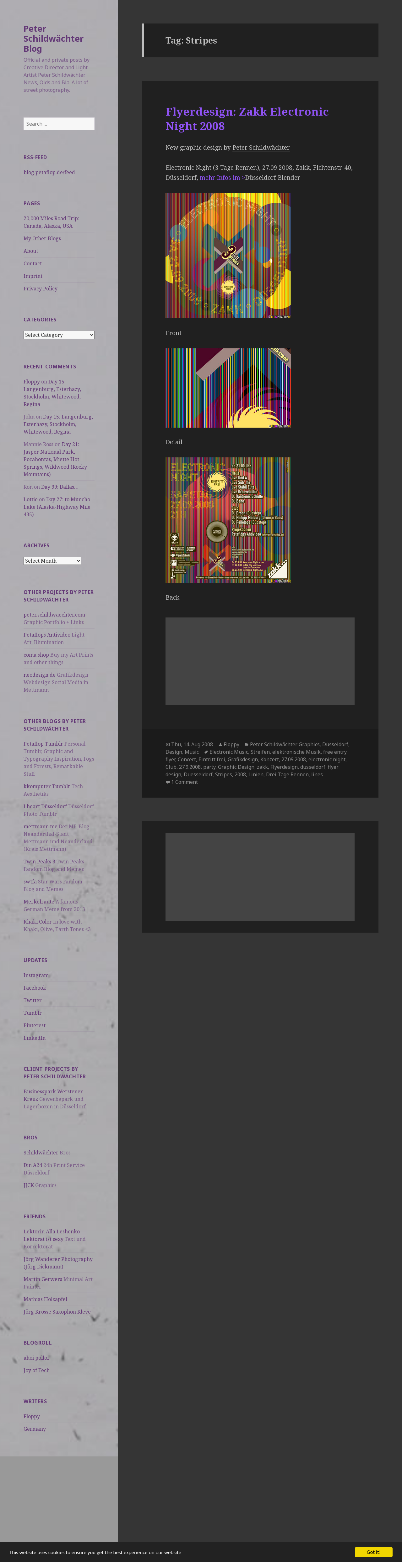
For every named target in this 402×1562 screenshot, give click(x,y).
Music (192, 751)
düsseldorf (312, 766)
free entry (334, 751)
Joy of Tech (37, 1370)
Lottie (31, 499)
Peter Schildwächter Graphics (285, 744)
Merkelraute (39, 901)
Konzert (269, 759)
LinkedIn (35, 1037)
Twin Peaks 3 (39, 861)
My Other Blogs (42, 238)
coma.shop (36, 654)
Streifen (260, 751)
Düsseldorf (335, 744)
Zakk (303, 168)
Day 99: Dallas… (60, 486)
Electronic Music (228, 751)
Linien (255, 774)
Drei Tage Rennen (287, 774)
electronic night (326, 759)
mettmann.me (40, 826)
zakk (262, 766)
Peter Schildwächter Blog (54, 38)
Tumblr (33, 1012)
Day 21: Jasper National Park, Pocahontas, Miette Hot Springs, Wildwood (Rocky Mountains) (55, 459)
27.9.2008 (190, 766)
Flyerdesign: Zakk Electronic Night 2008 (247, 118)
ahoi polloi (36, 1357)
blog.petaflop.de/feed (49, 172)
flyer (170, 759)
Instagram (36, 975)
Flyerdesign (284, 766)
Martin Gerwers (43, 1279)
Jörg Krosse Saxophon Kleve (57, 1311)
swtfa (30, 881)
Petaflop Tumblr (43, 743)
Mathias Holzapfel (45, 1299)
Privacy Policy (40, 288)
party (209, 766)
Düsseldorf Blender (272, 178)
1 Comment (184, 781)
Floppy (32, 381)
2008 (240, 774)
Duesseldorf (198, 774)
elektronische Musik (296, 751)
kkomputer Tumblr (47, 786)
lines (317, 774)
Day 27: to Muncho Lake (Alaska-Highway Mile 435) (57, 507)
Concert (187, 759)
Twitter (33, 1000)
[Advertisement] (59, 1500)
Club (171, 766)
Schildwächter (41, 1152)
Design (174, 751)
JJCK (29, 1185)
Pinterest (35, 1025)
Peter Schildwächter (261, 147)
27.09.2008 (293, 759)
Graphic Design (236, 766)
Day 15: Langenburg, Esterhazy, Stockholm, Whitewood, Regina (58, 424)
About (31, 250)
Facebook (35, 987)
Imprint (33, 276)
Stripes (223, 774)
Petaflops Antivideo (47, 634)
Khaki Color (38, 921)
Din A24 (33, 1165)
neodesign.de (40, 674)
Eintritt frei (211, 759)
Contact (33, 263)
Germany (35, 1428)
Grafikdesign (243, 759)
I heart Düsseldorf (45, 806)
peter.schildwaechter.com (54, 614)
